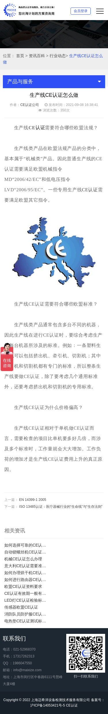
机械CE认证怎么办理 (23, 559)
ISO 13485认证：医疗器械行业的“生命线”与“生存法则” (60, 507)
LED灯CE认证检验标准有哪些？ (27, 600)
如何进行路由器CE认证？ (27, 579)
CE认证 (90, 189)
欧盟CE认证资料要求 (23, 586)
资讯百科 (37, 55)
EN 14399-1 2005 (32, 500)
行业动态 (58, 55)
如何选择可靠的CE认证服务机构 (27, 545)
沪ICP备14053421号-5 (47, 705)
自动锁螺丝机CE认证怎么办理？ (27, 552)
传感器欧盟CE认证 (21, 607)
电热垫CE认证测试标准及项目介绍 (27, 621)
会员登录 (81, 11)
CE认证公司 (29, 105)
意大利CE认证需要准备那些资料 (27, 566)
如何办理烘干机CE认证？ (27, 572)
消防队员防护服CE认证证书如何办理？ (27, 614)
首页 (20, 55)
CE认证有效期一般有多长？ (27, 593)
